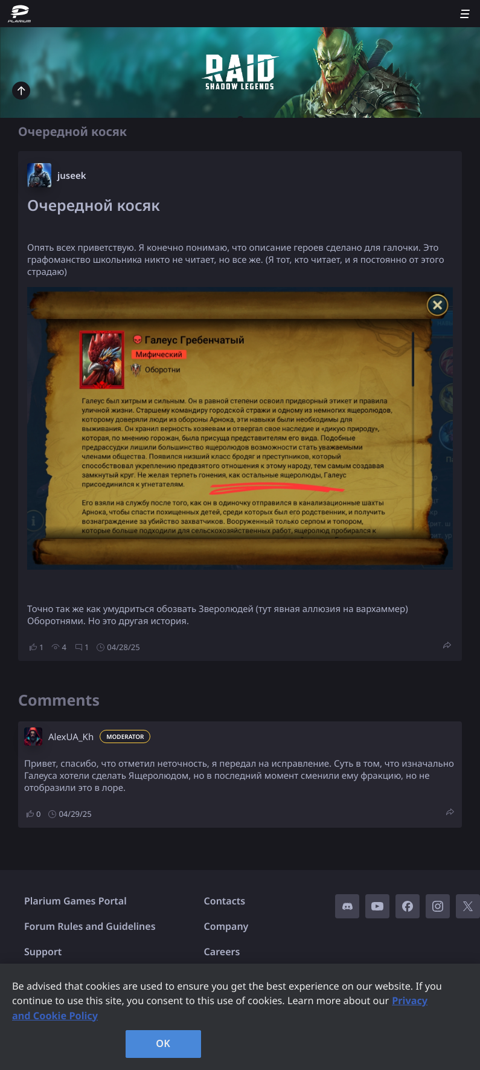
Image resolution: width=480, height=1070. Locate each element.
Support (43, 951)
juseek (71, 176)
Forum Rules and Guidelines (90, 926)
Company (226, 926)
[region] (240, 1017)
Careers (222, 951)
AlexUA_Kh (71, 737)
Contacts (225, 900)
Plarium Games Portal (75, 900)
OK (163, 1043)
